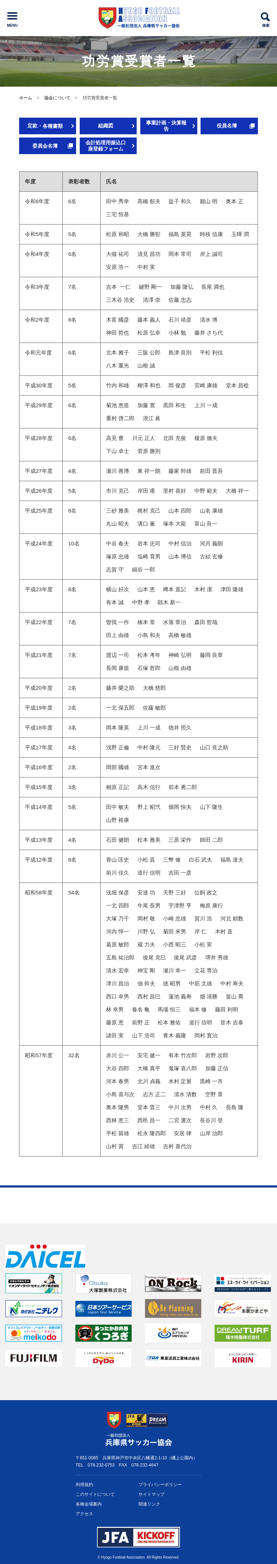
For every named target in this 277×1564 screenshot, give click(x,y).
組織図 (105, 125)
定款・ (45, 126)
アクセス (84, 1513)
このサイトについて (95, 1494)
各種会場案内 (89, 1504)
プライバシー (160, 1484)
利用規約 (84, 1484)
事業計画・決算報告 (166, 126)
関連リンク (149, 1504)
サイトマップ (151, 1494)
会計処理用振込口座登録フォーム (105, 146)
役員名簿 (227, 125)
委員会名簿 (45, 146)
